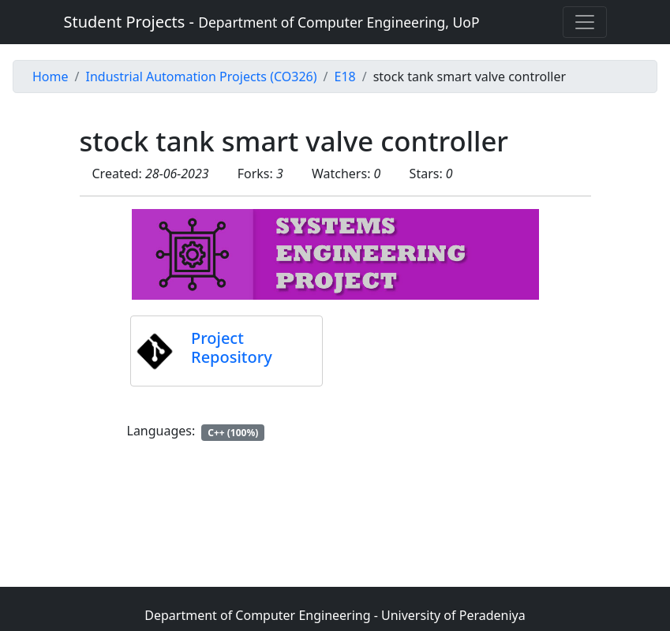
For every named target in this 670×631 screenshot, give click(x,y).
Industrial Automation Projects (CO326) (200, 76)
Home (50, 76)
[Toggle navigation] (585, 22)
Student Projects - (272, 21)
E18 (344, 76)
